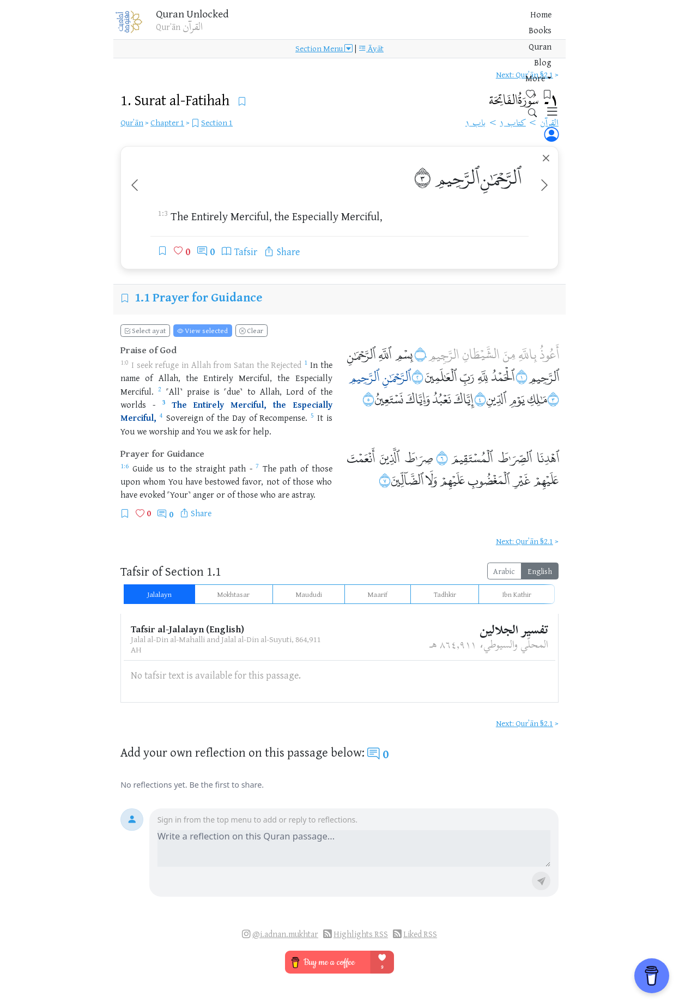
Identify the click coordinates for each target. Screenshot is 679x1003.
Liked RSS (420, 934)
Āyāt (371, 56)
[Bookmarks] (502, 25)
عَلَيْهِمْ (546, 479)
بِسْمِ (404, 353)
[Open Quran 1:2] (159, 391)
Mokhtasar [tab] (233, 594)
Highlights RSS (361, 934)
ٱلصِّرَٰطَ (514, 457)
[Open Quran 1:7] (257, 468)
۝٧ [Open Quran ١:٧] (384, 479)
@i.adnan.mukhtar (285, 934)
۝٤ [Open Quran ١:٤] (480, 398)
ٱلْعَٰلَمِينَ (440, 376)
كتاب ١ (513, 124)
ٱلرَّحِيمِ (457, 176)
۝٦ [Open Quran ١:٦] (441, 457)
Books (366, 26)
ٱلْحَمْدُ (503, 376)
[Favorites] (485, 25)
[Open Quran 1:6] (124, 468)
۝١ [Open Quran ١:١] (521, 375)
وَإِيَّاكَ (417, 398)
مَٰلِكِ (537, 398)
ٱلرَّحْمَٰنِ (501, 176)
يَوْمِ (516, 398)
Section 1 (217, 122)
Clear (251, 330)
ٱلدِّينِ (496, 398)
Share (201, 512)
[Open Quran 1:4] (161, 417)
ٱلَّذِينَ (389, 457)
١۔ (524, 101)
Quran (397, 26)
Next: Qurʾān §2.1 (524, 74)
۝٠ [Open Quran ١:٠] (421, 353)
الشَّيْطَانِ (481, 353)
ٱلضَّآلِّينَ (407, 479)
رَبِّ (467, 376)
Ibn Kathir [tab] (516, 594)
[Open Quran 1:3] (163, 404)
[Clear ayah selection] (546, 158)
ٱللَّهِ (385, 353)
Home (336, 26)
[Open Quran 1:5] (312, 417)
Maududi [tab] (309, 594)
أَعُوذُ (549, 353)
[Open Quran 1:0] (124, 364)
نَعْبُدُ (442, 398)
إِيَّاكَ (464, 398)
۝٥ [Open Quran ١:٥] (368, 398)
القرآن (549, 124)
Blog (426, 26)
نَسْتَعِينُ (389, 398)
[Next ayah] (544, 186)
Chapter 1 (167, 122)
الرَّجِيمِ (443, 353)
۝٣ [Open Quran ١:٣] (553, 398)
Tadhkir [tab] (445, 594)
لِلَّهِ (483, 376)
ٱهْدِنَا (548, 457)
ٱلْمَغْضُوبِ (488, 479)
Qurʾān (131, 122)
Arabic (504, 571)
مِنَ (509, 353)
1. (176, 100)
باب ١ (475, 124)
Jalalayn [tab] (159, 594)
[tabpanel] (339, 653)
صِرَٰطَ (419, 457)
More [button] (453, 26)
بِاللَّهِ (527, 353)
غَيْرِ (521, 479)
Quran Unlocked (205, 16)
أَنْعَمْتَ (360, 457)
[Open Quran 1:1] (305, 364)
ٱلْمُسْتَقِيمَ (471, 457)
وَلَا (431, 479)
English (540, 571)
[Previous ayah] (134, 186)
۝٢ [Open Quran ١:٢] (417, 375)
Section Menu (324, 56)
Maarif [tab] (377, 594)
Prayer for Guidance (207, 297)
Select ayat (145, 330)
